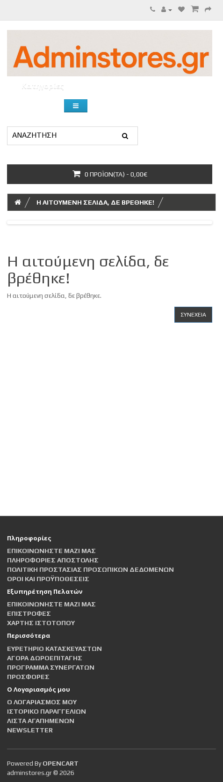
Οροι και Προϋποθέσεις (48, 579)
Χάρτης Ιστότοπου (41, 623)
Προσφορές (28, 676)
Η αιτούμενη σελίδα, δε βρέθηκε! (95, 202)
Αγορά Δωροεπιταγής (44, 658)
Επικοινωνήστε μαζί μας (51, 550)
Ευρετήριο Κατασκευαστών (54, 648)
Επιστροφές (29, 613)
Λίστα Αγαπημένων (40, 720)
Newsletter (30, 730)
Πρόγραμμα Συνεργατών (50, 667)
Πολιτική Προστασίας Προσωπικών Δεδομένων (90, 569)
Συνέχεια (193, 314)
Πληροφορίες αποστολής (53, 560)
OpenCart (61, 763)
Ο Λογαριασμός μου (42, 702)
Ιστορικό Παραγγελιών (46, 711)
